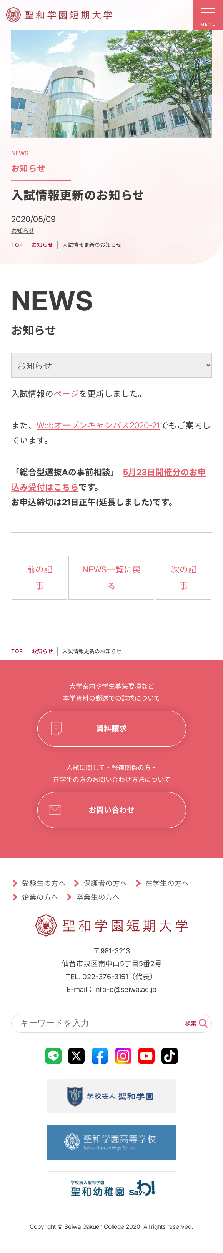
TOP (17, 245)
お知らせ (22, 230)
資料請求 (111, 728)
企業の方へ (40, 897)
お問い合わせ (111, 810)
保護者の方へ (105, 883)
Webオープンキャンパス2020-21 (98, 425)
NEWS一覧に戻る (111, 577)
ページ (66, 394)
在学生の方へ (167, 883)
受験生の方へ (44, 883)
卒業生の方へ (98, 897)
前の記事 (39, 577)
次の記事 (183, 577)
